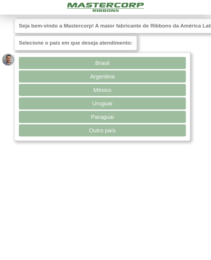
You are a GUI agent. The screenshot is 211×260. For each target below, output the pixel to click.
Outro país (101, 130)
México (101, 90)
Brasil (101, 63)
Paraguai (101, 117)
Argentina (101, 76)
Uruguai (101, 103)
